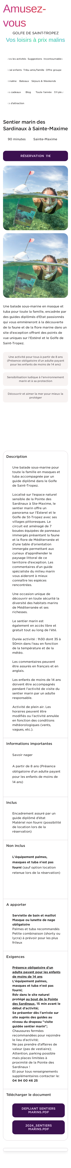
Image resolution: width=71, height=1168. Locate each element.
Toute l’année (44, 92)
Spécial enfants (13, 70)
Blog (28, 92)
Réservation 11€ (35, 156)
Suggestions (35, 58)
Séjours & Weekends (43, 81)
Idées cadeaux (12, 92)
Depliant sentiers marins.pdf (38, 1110)
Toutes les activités (15, 58)
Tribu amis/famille (33, 70)
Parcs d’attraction (14, 103)
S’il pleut (59, 92)
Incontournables (53, 58)
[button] (35, 456)
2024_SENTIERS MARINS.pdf (38, 1127)
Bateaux (24, 81)
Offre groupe (54, 70)
